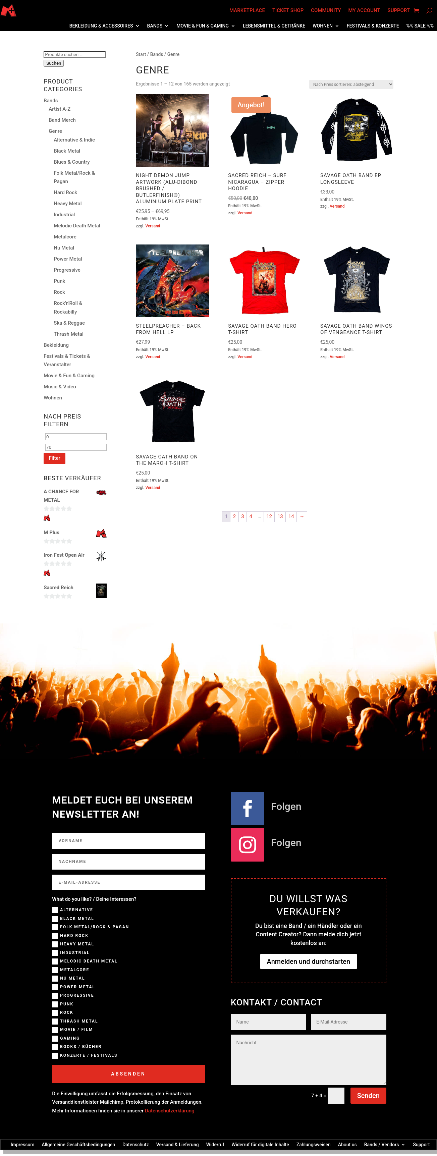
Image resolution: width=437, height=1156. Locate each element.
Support (399, 10)
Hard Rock (65, 192)
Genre (55, 131)
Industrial (64, 215)
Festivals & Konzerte (373, 26)
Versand (152, 226)
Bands (155, 26)
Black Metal (67, 151)
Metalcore (65, 237)
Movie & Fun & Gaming (202, 26)
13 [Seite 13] (280, 516)
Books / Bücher (77, 1047)
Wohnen (323, 26)
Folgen (286, 806)
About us (347, 1144)
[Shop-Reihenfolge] (351, 84)
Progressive (67, 270)
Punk (59, 281)
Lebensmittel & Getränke (274, 26)
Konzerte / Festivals (84, 1056)
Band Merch (62, 120)
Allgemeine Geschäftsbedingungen (78, 1144)
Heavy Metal (67, 204)
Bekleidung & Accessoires (101, 26)
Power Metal (68, 259)
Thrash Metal (68, 334)
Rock (59, 292)
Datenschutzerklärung (169, 1111)
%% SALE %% (420, 26)
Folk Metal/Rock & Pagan (90, 927)
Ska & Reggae (69, 323)
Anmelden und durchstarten (308, 961)
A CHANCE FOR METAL (61, 496)
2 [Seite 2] (234, 516)
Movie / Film (72, 1030)
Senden (368, 1096)
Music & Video (60, 387)
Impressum (23, 1144)
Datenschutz (135, 1144)
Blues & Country (72, 162)
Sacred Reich (58, 588)
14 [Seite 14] (291, 516)
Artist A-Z (59, 109)
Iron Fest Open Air (64, 555)
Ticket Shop (288, 10)
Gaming (66, 1039)
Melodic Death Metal (77, 226)
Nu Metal (64, 248)
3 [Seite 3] (242, 516)
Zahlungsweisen (313, 1144)
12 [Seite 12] (269, 516)
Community (326, 10)
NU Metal (68, 979)
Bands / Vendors (381, 1144)
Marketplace (247, 10)
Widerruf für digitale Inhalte (260, 1144)
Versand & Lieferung (177, 1144)
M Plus (51, 533)
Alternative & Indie (74, 140)
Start (141, 54)
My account (364, 10)
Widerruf (215, 1144)
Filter (54, 458)
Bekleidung (56, 345)
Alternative (72, 910)
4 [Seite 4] (251, 516)
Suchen (53, 63)
